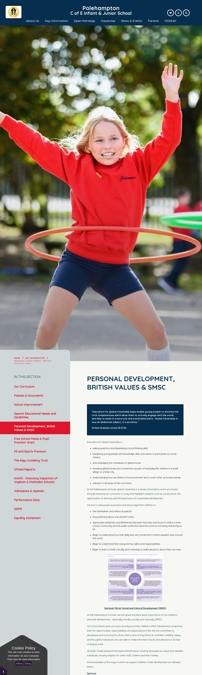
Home (17, 358)
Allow (19, 663)
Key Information (35, 358)
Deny (28, 663)
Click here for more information (23, 659)
